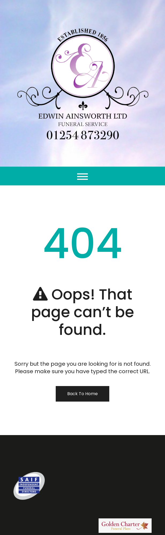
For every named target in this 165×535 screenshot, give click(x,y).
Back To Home (82, 394)
